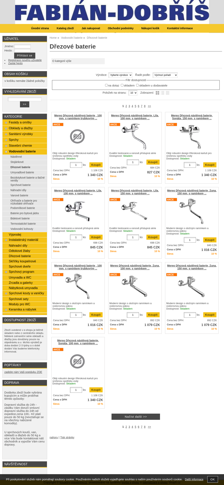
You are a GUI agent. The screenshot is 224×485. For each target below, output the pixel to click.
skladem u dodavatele (153, 85)
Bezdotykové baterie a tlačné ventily (27, 179)
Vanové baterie (19, 195)
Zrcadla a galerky (21, 282)
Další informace (194, 479)
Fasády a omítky (20, 122)
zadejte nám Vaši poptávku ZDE (23, 372)
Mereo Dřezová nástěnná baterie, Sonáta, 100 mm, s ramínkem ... (78, 342)
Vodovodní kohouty (21, 229)
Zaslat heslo (15, 63)
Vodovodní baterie (22, 151)
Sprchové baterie (20, 185)
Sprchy (14, 139)
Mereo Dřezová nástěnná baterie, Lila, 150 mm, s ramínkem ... (135, 192)
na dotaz (113, 85)
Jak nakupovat (91, 28)
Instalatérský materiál (23, 239)
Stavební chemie (20, 145)
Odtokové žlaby (19, 250)
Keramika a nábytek (22, 309)
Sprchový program (21, 271)
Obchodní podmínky (121, 28)
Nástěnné (16, 156)
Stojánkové (17, 162)
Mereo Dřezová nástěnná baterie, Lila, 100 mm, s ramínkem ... (135, 117)
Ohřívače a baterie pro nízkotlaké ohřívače (23, 202)
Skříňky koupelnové (22, 261)
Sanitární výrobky (21, 134)
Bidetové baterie (20, 218)
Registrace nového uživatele (25, 60)
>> (149, 106)
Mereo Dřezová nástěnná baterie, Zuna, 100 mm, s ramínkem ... (135, 267)
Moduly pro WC (19, 304)
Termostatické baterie (23, 223)
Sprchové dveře (20, 266)
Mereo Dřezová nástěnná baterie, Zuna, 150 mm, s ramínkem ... (192, 192)
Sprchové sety (19, 299)
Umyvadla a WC (20, 277)
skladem (129, 85)
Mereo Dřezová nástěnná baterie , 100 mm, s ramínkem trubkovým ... (78, 117)
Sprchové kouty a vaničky (26, 293)
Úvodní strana (40, 28)
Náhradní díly (18, 190)
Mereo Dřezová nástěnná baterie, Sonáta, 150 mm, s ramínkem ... (192, 117)
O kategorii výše (61, 61)
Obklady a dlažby (21, 128)
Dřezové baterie (20, 167)
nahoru (54, 437)
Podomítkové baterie (22, 208)
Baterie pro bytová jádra (24, 213)
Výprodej (15, 234)
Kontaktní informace (180, 28)
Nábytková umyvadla (23, 288)
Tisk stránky (67, 437)
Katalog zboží (65, 28)
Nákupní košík (150, 28)
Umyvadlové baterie (22, 172)
